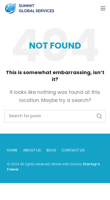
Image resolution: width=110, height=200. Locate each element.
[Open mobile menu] (103, 8)
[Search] (55, 116)
